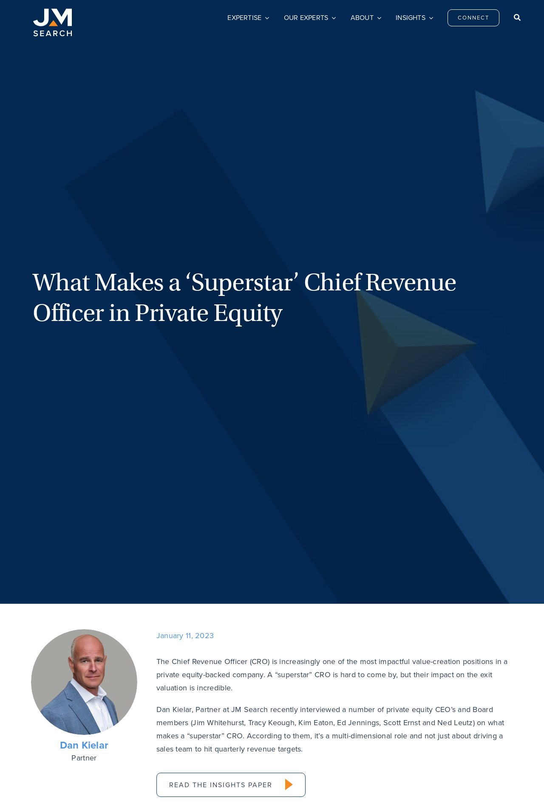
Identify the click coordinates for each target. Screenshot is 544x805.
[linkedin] (484, 704)
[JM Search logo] (52, 12)
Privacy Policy (150, 786)
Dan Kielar (84, 371)
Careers (309, 706)
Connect (219, 706)
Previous (59, 505)
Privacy (399, 706)
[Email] (181, 446)
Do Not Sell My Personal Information (216, 786)
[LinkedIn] (164, 446)
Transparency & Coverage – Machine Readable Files (330, 786)
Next (492, 505)
